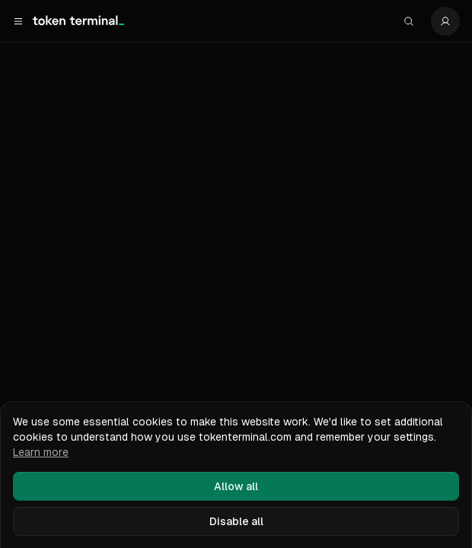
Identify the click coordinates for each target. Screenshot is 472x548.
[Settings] (445, 21)
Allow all (236, 486)
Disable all (236, 521)
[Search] (408, 21)
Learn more (41, 452)
